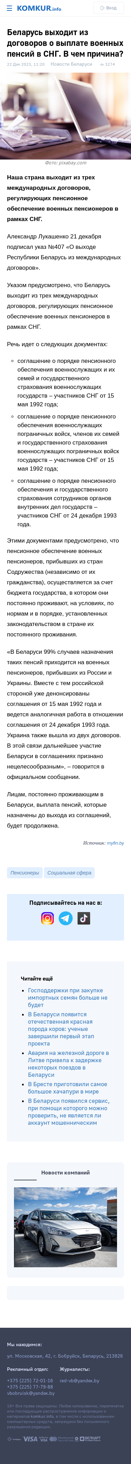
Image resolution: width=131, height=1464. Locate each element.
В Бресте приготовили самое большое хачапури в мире (67, 1088)
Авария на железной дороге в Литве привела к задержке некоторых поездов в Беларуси (68, 1064)
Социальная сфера (70, 873)
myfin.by (115, 843)
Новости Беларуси (71, 64)
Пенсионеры (24, 873)
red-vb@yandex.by (79, 1381)
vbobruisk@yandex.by (30, 1393)
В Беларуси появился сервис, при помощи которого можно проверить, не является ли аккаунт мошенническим (69, 1112)
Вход (109, 8)
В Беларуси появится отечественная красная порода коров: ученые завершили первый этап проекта (61, 1029)
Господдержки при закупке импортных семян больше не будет (68, 998)
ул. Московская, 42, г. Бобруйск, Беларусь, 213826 (65, 1356)
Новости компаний (65, 1172)
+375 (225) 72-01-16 (30, 1381)
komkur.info (42, 1416)
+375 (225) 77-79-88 (30, 1387)
